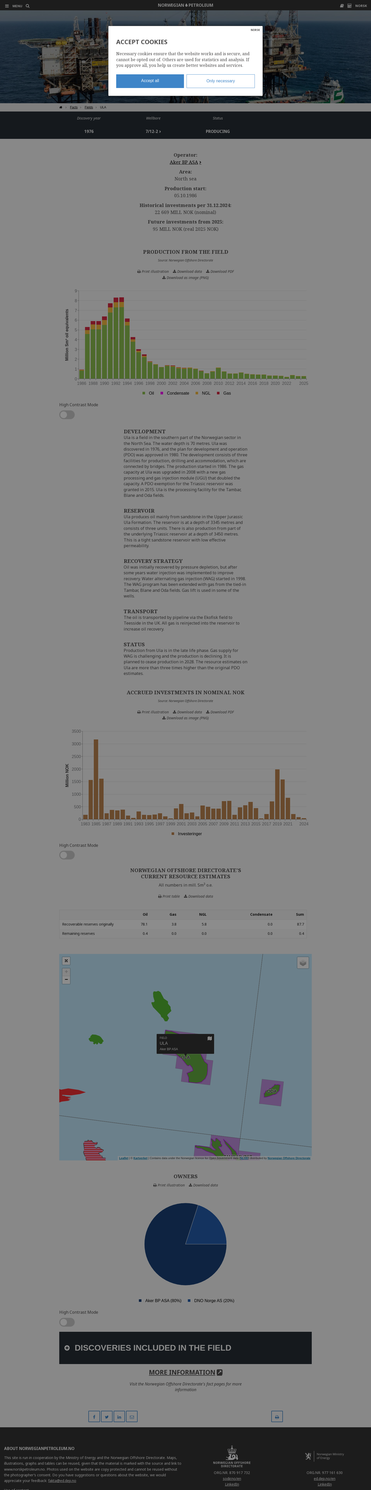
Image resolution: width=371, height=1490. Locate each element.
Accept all (150, 80)
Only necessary (220, 81)
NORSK (255, 30)
